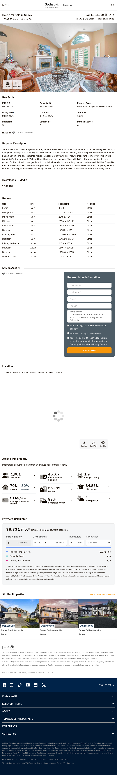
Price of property (14, 536)
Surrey (31, 672)
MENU (5, 5)
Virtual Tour (7, 185)
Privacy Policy (7, 759)
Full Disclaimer (20, 759)
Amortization (92, 536)
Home (4, 672)
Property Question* (76, 312)
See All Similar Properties (102, 594)
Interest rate (75, 536)
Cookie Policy (33, 759)
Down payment (40, 536)
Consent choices (46, 759)
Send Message (89, 350)
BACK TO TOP (107, 685)
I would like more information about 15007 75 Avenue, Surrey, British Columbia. (89, 316)
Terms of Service (63, 763)
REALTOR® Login (61, 759)
